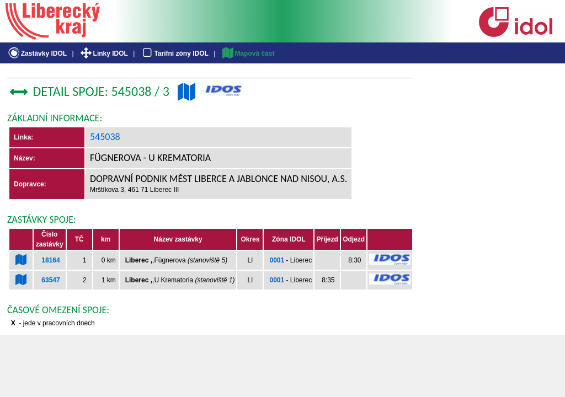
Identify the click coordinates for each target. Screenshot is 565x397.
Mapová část (248, 53)
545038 (105, 137)
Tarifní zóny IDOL (174, 53)
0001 (276, 260)
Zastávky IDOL (37, 53)
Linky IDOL (103, 53)
